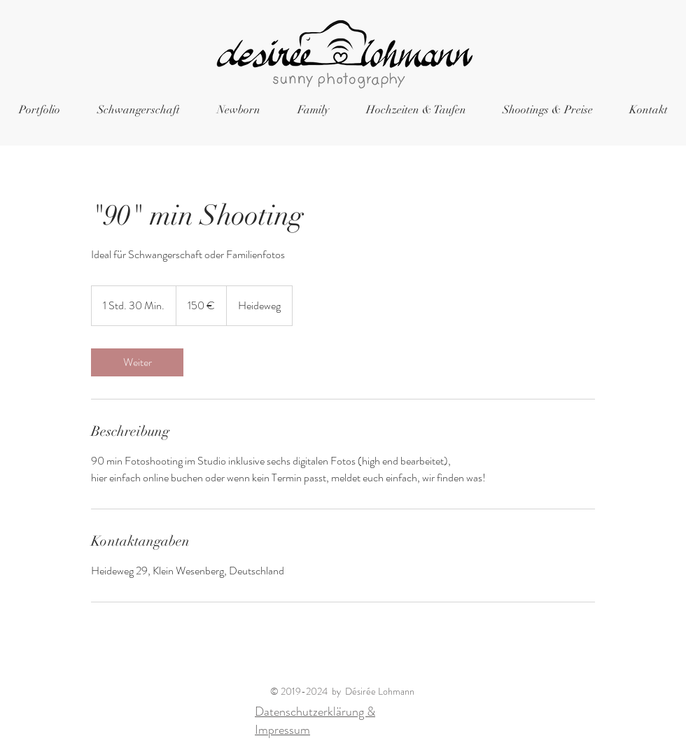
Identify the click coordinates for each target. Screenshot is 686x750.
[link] (137, 362)
